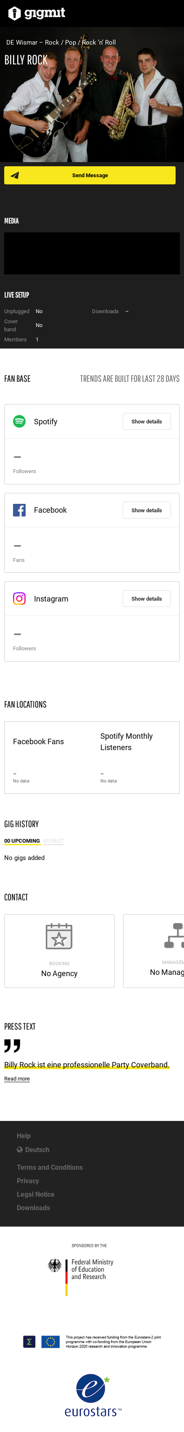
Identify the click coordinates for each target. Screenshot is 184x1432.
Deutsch (37, 1150)
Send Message (90, 175)
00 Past (53, 841)
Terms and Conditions (50, 1167)
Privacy (28, 1181)
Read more (17, 1078)
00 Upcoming (22, 841)
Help (24, 1136)
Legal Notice (36, 1194)
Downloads (33, 1208)
